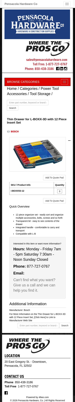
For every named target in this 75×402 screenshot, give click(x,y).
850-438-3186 (44, 68)
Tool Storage (40, 94)
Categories (29, 89)
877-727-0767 (38, 266)
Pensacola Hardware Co (20, 4)
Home (12, 89)
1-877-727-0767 (56, 64)
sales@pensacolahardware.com (46, 59)
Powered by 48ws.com (37, 397)
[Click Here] (40, 317)
